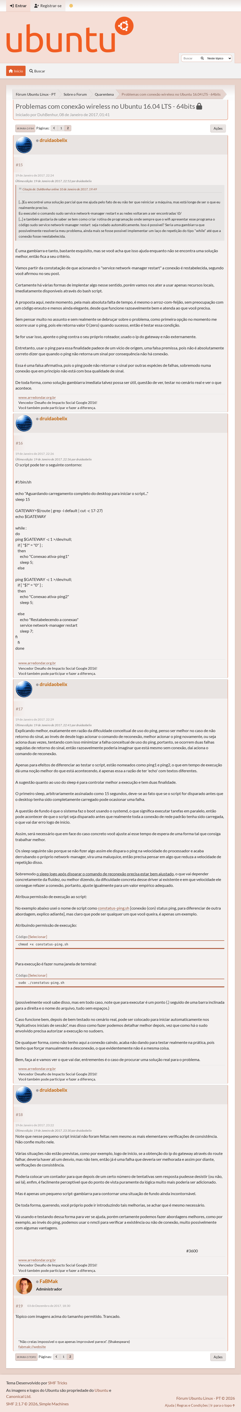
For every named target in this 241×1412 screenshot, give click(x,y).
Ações (218, 128)
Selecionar (37, 936)
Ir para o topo (26, 1357)
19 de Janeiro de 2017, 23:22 (34, 1125)
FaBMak (49, 1281)
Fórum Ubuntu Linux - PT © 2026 (205, 1398)
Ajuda (169, 1405)
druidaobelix (53, 140)
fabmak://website (32, 1346)
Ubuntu (101, 1390)
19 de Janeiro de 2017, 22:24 (34, 175)
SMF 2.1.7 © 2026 (22, 1403)
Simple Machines (54, 1403)
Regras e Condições (192, 1405)
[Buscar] (202, 58)
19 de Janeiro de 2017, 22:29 (34, 719)
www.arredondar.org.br (37, 397)
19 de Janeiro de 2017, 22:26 (34, 453)
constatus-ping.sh (113, 908)
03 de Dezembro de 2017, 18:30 (48, 1305)
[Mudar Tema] (71, 6)
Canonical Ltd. (18, 1396)
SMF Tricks (57, 1382)
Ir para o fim (25, 128)
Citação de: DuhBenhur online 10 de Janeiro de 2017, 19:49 (59, 189)
